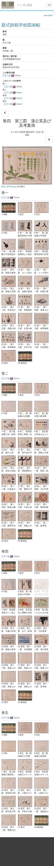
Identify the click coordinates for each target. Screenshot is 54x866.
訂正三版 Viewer (12, 75)
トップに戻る (24, 5)
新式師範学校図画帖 (20, 25)
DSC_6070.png (8, 186)
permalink (48, 15)
